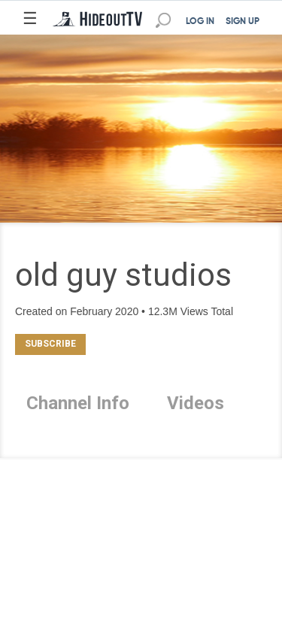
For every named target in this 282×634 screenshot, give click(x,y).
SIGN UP (242, 21)
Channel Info (77, 403)
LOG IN (200, 21)
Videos (195, 403)
